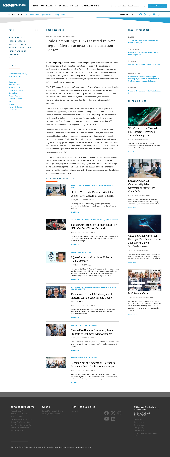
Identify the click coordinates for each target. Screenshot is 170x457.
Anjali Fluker (144, 250)
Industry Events (14, 85)
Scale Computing (53, 62)
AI (27, 14)
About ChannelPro (18, 411)
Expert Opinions (17, 51)
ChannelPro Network (68, 36)
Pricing (56, 14)
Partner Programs (15, 96)
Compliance (34, 14)
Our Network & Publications (21, 419)
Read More (75, 212)
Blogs (12, 58)
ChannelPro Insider (157, 6)
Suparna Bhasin (143, 139)
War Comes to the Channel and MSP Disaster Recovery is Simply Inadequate (144, 132)
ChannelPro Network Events (52, 411)
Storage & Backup (15, 107)
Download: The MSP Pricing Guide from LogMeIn (143, 53)
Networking (13, 93)
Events (113, 6)
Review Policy (139, 422)
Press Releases (17, 41)
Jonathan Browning (88, 232)
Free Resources (134, 6)
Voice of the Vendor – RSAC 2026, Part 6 (144, 92)
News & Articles (17, 38)
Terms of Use (139, 425)
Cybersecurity (48, 5)
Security (11, 101)
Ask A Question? (17, 430)
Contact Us (138, 419)
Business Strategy (68, 5)
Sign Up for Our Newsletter (21, 425)
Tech (35, 5)
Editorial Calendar (17, 416)
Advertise (122, 6)
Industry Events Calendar (51, 414)
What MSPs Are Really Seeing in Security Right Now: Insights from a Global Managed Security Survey (143, 78)
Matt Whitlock (86, 265)
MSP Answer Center (16, 90)
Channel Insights (90, 5)
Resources (14, 54)
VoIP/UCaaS (13, 110)
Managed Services (15, 87)
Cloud (11, 79)
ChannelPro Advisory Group (21, 422)
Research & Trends (15, 98)
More (63, 14)
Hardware (12, 82)
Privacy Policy (139, 428)
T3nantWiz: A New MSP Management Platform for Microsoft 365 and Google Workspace (91, 297)
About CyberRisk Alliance (20, 414)
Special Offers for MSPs (20, 428)
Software (12, 104)
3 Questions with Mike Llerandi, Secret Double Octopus (144, 41)
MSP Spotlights (17, 44)
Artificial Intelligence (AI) (18, 73)
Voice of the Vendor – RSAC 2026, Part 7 (144, 65)
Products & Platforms (21, 48)
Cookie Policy (139, 430)
